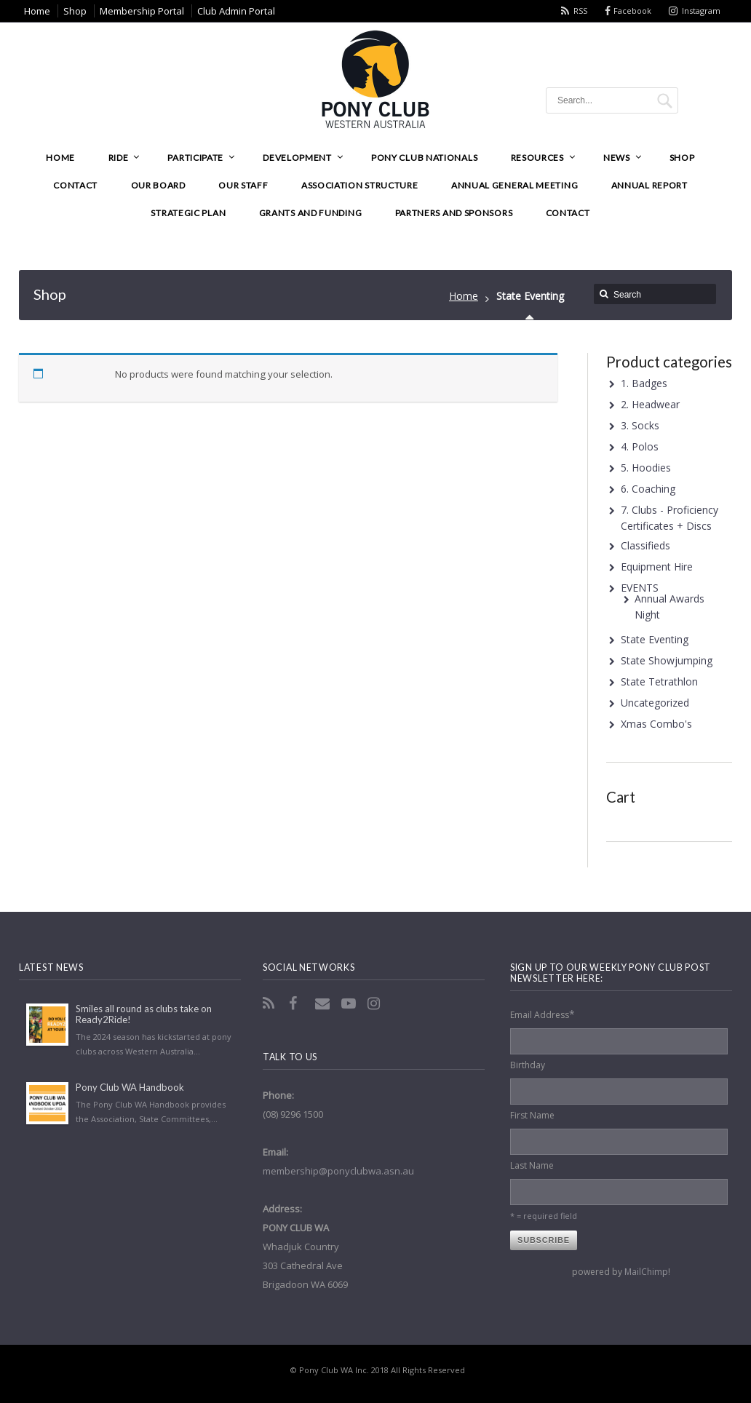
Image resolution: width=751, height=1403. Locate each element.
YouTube (350, 1003)
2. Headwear (650, 404)
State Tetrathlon (659, 681)
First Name (532, 1115)
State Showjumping (666, 660)
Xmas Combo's (656, 724)
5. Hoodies (646, 467)
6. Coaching (648, 489)
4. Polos (640, 446)
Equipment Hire (657, 566)
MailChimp (646, 1271)
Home (463, 296)
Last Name (532, 1165)
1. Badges (644, 383)
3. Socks (640, 425)
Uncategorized (655, 703)
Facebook (632, 10)
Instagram (701, 10)
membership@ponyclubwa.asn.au (338, 1170)
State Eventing (654, 639)
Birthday (527, 1065)
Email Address (542, 1014)
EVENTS (640, 588)
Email (324, 1003)
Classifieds (645, 545)
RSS (580, 10)
